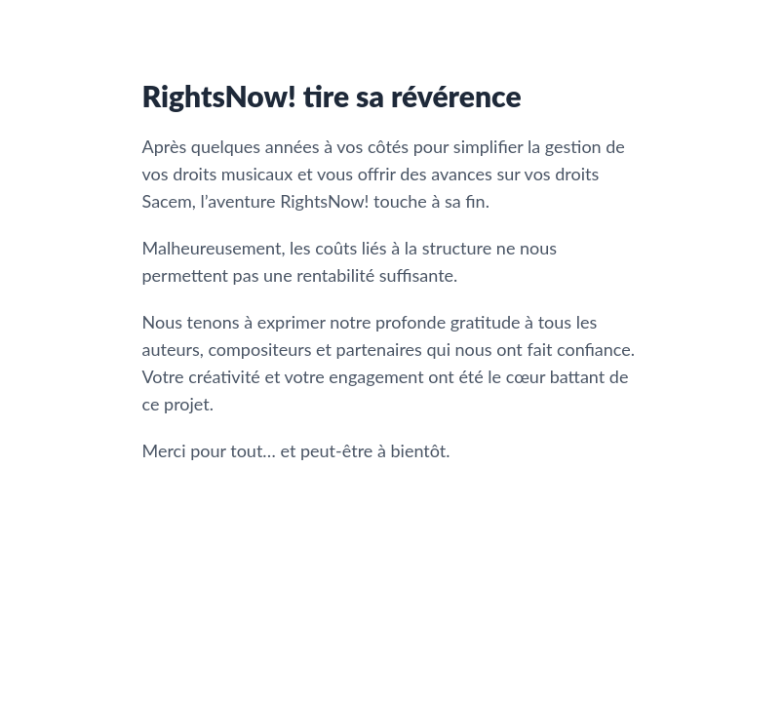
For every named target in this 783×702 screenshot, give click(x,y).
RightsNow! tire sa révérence (332, 95)
